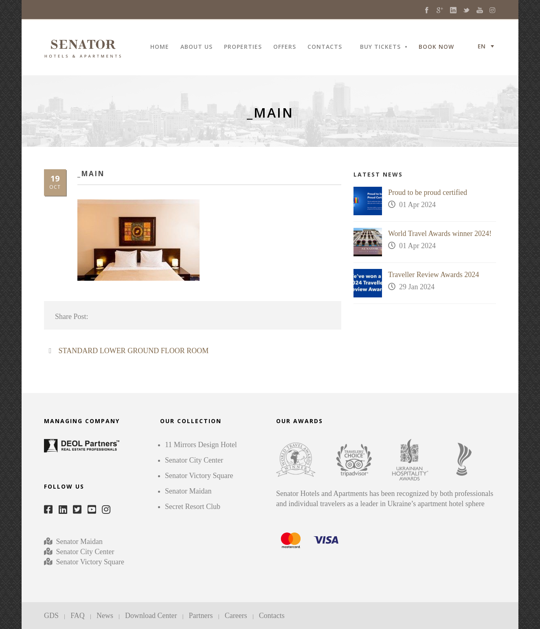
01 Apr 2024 (417, 205)
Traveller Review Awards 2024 (433, 275)
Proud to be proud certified (427, 192)
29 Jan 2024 (417, 287)
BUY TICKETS (380, 47)
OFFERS (284, 47)
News (105, 616)
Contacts (272, 616)
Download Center (151, 616)
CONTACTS (324, 47)
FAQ (77, 616)
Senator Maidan (78, 541)
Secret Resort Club (192, 506)
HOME (159, 47)
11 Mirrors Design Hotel (201, 445)
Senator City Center (84, 552)
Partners (201, 616)
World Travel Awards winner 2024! (440, 233)
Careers (236, 616)
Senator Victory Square (90, 562)
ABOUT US (196, 47)
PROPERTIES (243, 47)
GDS (51, 616)
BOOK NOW (436, 47)
